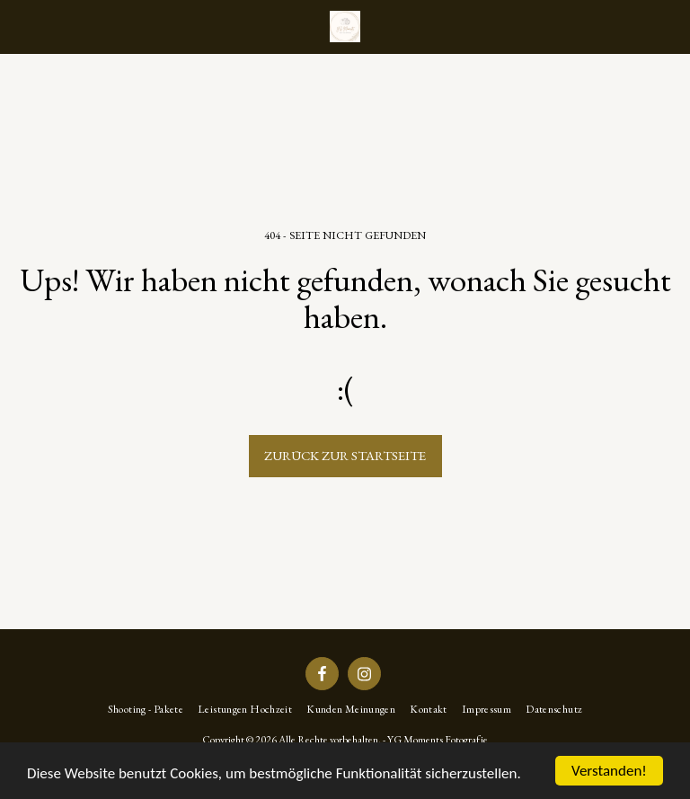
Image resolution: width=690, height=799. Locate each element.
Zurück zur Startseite (345, 455)
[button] (19, 26)
